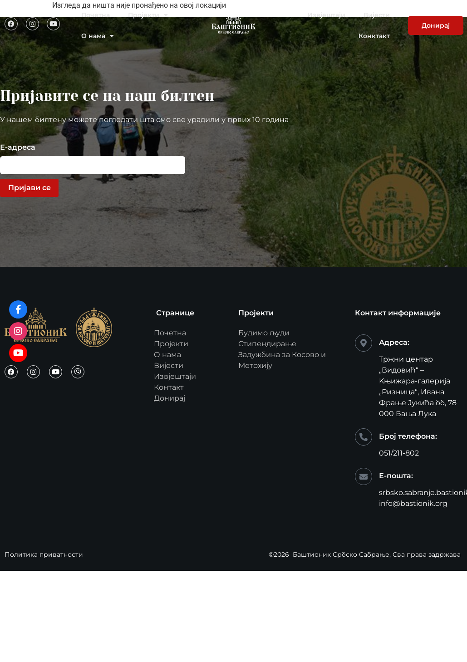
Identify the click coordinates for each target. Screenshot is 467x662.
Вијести (377, 15)
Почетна (95, 15)
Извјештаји (326, 15)
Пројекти (148, 15)
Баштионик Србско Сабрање (341, 554)
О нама (97, 36)
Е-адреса (17, 148)
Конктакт (374, 36)
